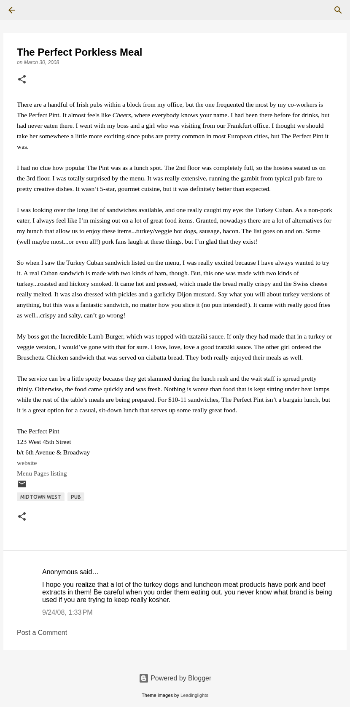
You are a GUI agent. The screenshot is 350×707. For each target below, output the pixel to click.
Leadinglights (194, 695)
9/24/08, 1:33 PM (67, 612)
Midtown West (40, 497)
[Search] (35, 10)
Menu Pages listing (42, 473)
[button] (22, 80)
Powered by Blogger (175, 678)
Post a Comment (42, 632)
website (27, 462)
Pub (76, 497)
